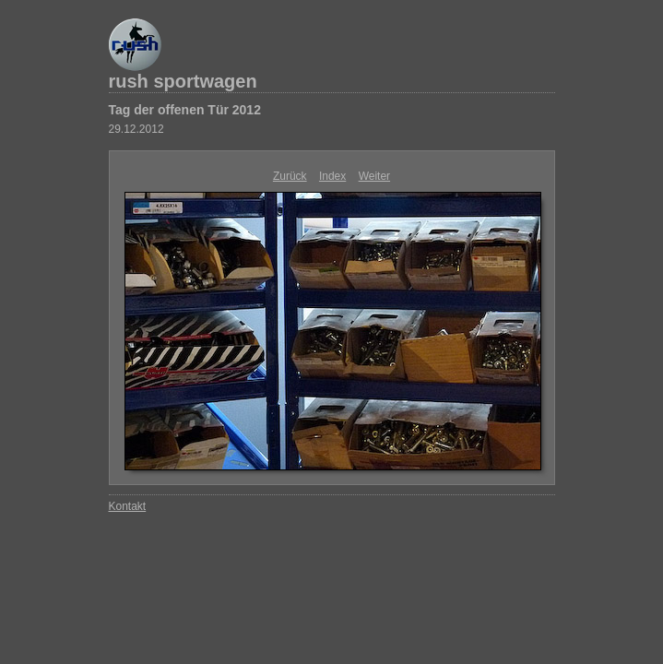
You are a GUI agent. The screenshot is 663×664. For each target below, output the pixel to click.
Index (332, 176)
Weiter (374, 176)
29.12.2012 (136, 129)
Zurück (290, 176)
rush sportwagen (183, 81)
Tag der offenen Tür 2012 (185, 109)
